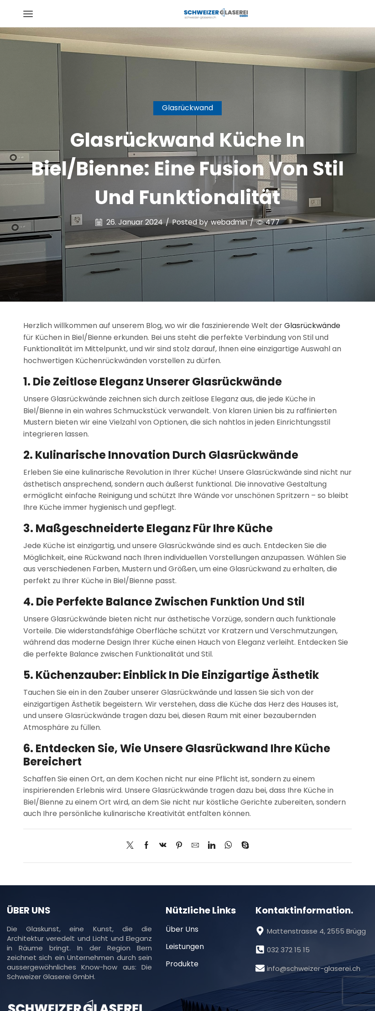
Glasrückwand (188, 108)
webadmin (229, 222)
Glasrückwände (312, 325)
